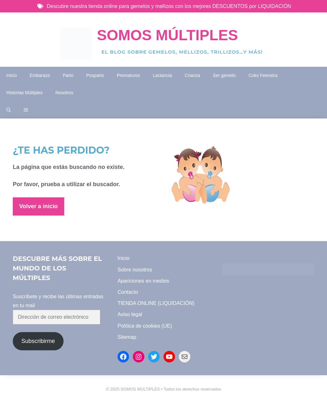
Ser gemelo (224, 75)
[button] (8, 109)
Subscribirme (38, 341)
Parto (68, 75)
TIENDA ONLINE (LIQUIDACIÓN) (156, 303)
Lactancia (162, 75)
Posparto (95, 75)
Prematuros (128, 75)
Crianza (192, 75)
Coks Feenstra (263, 75)
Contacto (128, 292)
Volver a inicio (38, 206)
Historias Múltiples (24, 92)
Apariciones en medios (143, 281)
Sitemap (127, 337)
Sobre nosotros (135, 269)
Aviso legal (130, 314)
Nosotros (64, 92)
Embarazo (40, 75)
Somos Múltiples (167, 35)
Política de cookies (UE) (145, 326)
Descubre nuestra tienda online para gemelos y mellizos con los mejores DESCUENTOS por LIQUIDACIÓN (169, 6)
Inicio (11, 75)
